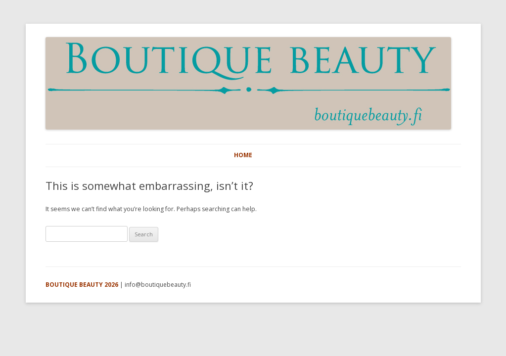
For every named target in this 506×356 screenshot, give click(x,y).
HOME (243, 155)
